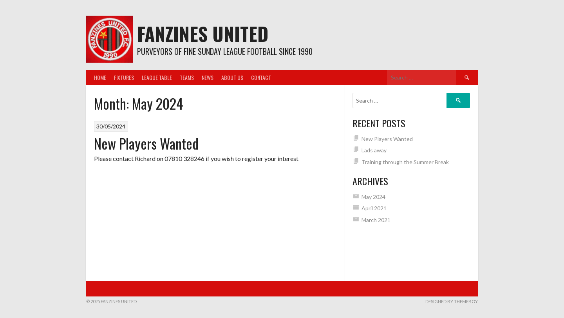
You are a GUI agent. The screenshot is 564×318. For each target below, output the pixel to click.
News (207, 77)
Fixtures (124, 77)
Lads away (374, 150)
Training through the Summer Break (405, 162)
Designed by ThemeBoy (451, 301)
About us (232, 77)
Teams (187, 77)
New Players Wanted (146, 143)
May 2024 (373, 196)
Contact (261, 77)
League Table (157, 77)
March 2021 (376, 220)
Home (100, 77)
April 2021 (374, 208)
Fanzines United (202, 33)
